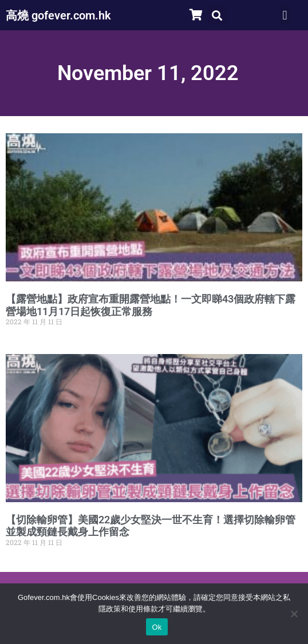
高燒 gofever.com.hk (58, 15)
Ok (156, 627)
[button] (217, 15)
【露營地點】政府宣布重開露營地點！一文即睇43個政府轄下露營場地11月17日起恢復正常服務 (150, 305)
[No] (293, 613)
